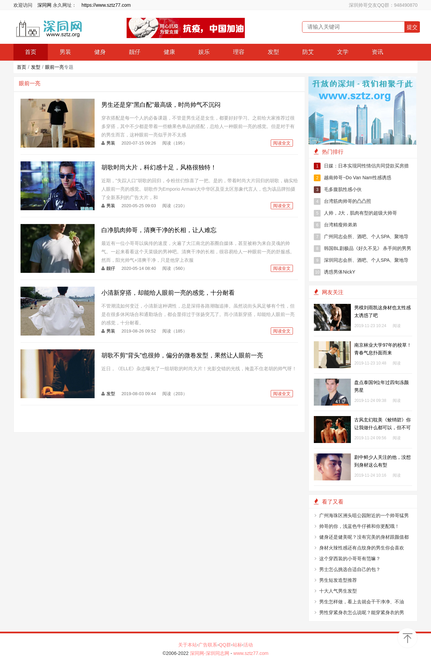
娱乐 (204, 52)
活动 (248, 644)
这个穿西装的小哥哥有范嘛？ (349, 558)
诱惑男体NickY (334, 272)
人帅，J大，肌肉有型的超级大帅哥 (355, 213)
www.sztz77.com (250, 653)
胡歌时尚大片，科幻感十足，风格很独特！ (159, 167)
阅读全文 (282, 143)
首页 (30, 52)
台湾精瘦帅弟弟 (335, 225)
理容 (238, 52)
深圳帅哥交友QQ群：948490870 (383, 5)
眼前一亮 (54, 67)
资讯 (377, 52)
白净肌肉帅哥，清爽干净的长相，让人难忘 (159, 230)
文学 (343, 52)
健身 (100, 52)
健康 (169, 52)
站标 (237, 644)
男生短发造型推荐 (338, 580)
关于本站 (187, 644)
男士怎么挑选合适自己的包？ (349, 569)
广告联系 (207, 644)
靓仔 (134, 52)
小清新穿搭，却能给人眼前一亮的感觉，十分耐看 (168, 292)
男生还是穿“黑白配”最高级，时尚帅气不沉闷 (161, 104)
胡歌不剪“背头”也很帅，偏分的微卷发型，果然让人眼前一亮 (182, 355)
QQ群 (225, 644)
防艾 (308, 52)
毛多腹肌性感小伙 (338, 189)
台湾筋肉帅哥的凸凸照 (342, 201)
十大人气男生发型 (338, 591)
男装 (65, 52)
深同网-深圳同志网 (210, 653)
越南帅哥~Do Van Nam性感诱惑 (352, 178)
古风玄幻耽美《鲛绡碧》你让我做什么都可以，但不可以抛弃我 (382, 427)
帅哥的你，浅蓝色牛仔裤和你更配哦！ (359, 526)
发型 (273, 52)
